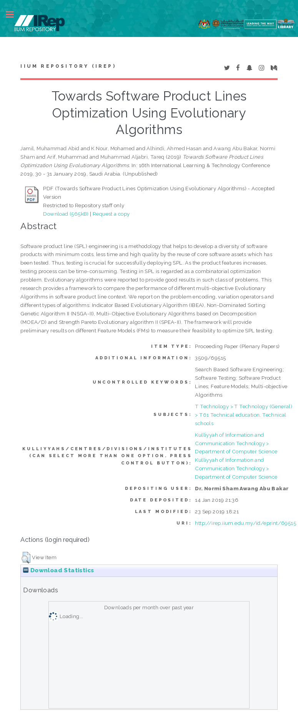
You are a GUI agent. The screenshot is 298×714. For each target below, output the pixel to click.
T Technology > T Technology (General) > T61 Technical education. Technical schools (243, 414)
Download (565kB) (65, 214)
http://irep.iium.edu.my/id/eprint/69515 (245, 523)
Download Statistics (58, 570)
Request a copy (111, 214)
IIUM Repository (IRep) (68, 66)
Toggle (14, 14)
